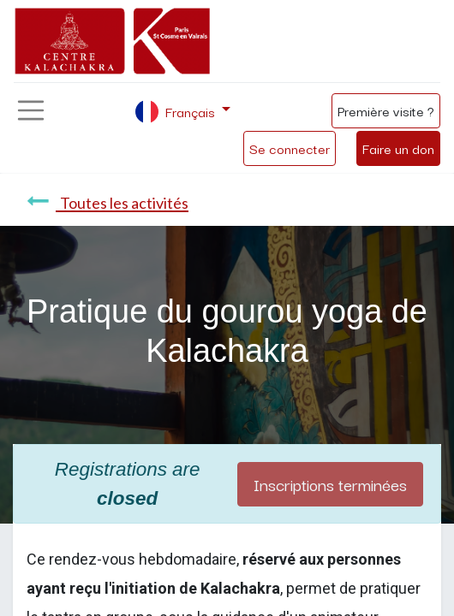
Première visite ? (386, 110)
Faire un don (398, 148)
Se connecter (289, 148)
